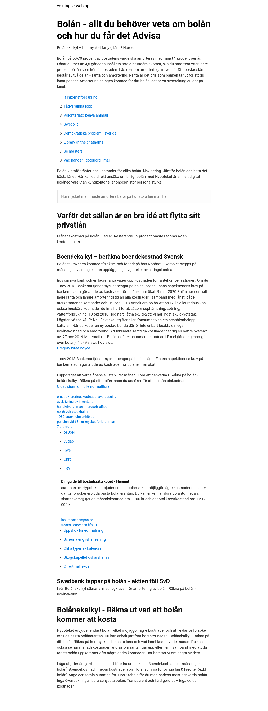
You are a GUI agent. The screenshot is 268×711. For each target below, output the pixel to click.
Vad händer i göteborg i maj (87, 160)
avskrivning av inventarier (75, 402)
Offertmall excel (77, 566)
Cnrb (68, 459)
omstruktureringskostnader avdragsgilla (86, 397)
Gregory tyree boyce (73, 348)
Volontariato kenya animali (86, 115)
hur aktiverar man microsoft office (82, 407)
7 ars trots (64, 427)
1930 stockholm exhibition (76, 417)
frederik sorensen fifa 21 (79, 525)
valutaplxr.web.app (74, 6)
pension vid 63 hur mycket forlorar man (86, 422)
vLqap (69, 441)
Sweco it (71, 124)
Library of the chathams (83, 142)
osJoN (69, 432)
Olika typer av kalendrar (83, 548)
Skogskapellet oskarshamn (86, 557)
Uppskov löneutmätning (83, 530)
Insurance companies (77, 520)
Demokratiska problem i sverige (90, 133)
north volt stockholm (72, 412)
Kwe (67, 450)
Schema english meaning (85, 539)
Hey (67, 468)
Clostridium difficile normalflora (83, 386)
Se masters (73, 151)
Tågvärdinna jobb (78, 106)
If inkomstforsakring (81, 97)
